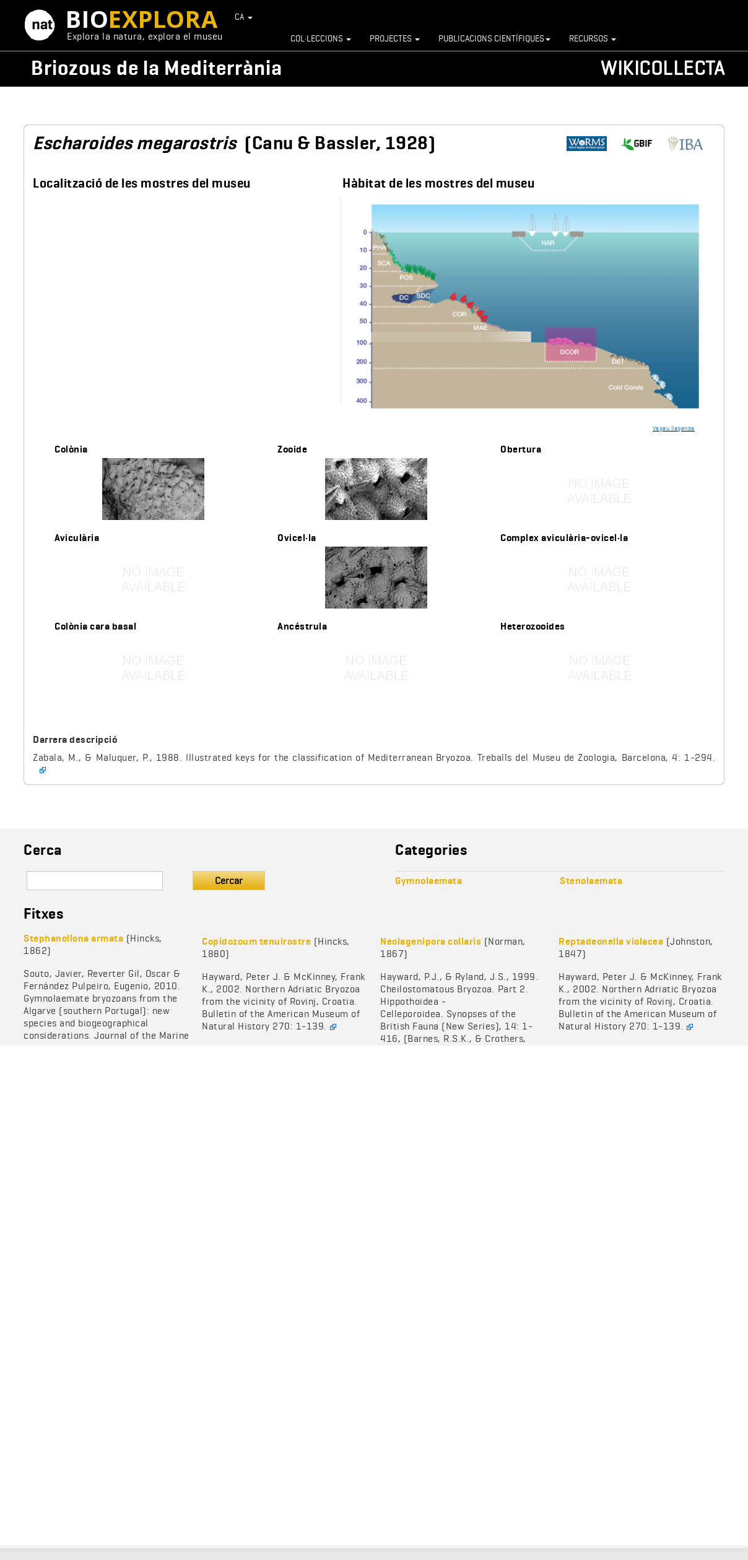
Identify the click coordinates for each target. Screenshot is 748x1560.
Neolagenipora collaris (430, 941)
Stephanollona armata (73, 938)
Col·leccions (320, 38)
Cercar (229, 880)
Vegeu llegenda (674, 427)
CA (244, 17)
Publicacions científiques (494, 38)
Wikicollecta (662, 68)
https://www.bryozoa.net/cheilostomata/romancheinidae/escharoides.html (690, 144)
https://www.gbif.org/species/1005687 (641, 144)
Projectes (395, 38)
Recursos (592, 38)
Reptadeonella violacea (611, 941)
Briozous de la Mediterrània (156, 67)
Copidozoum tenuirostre (256, 941)
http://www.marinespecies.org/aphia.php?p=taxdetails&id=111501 (591, 144)
